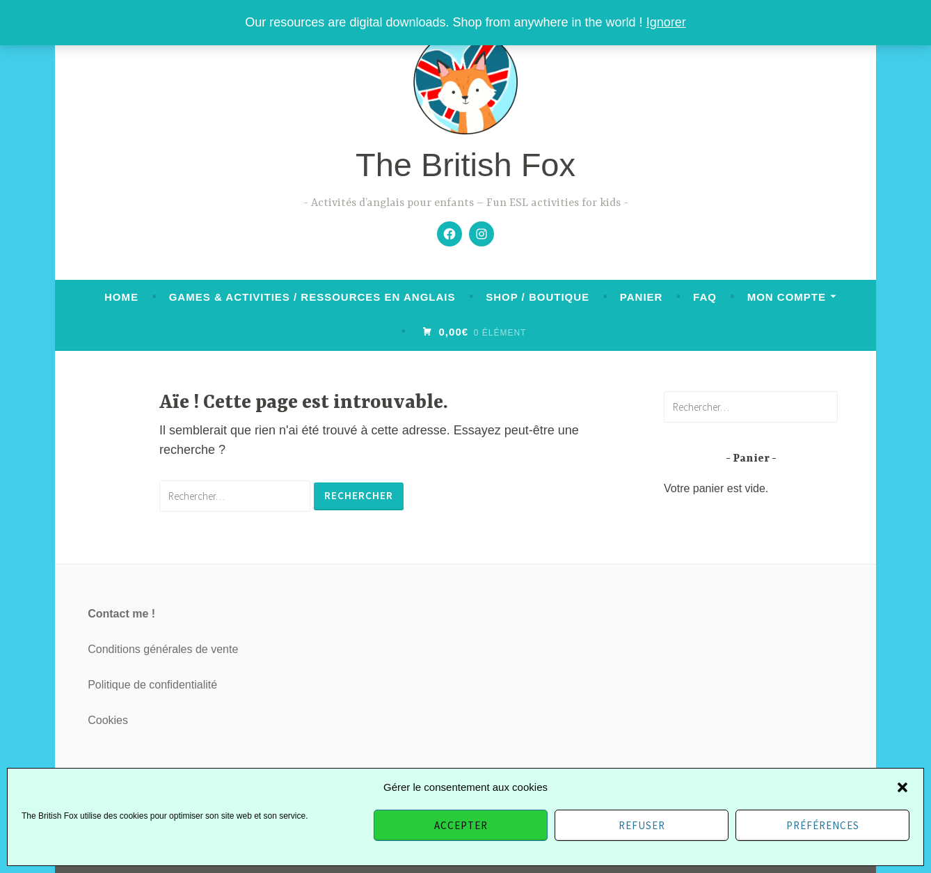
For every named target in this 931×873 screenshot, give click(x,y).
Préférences (822, 825)
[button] (902, 787)
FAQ (705, 297)
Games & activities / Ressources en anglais (312, 297)
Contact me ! (121, 614)
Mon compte (786, 297)
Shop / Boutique (537, 297)
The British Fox (465, 164)
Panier (641, 297)
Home (121, 297)
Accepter (461, 825)
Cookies (108, 720)
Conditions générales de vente (163, 649)
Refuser (642, 825)
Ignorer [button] (666, 22)
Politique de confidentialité (152, 685)
